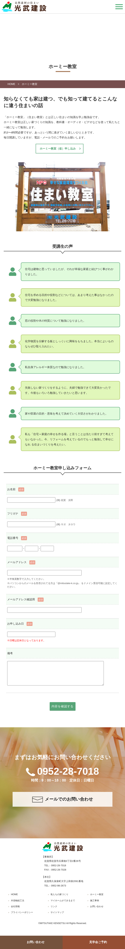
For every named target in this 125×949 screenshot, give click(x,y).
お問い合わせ (35, 942)
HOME (11, 84)
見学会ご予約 (98, 942)
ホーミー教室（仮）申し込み (58, 148)
